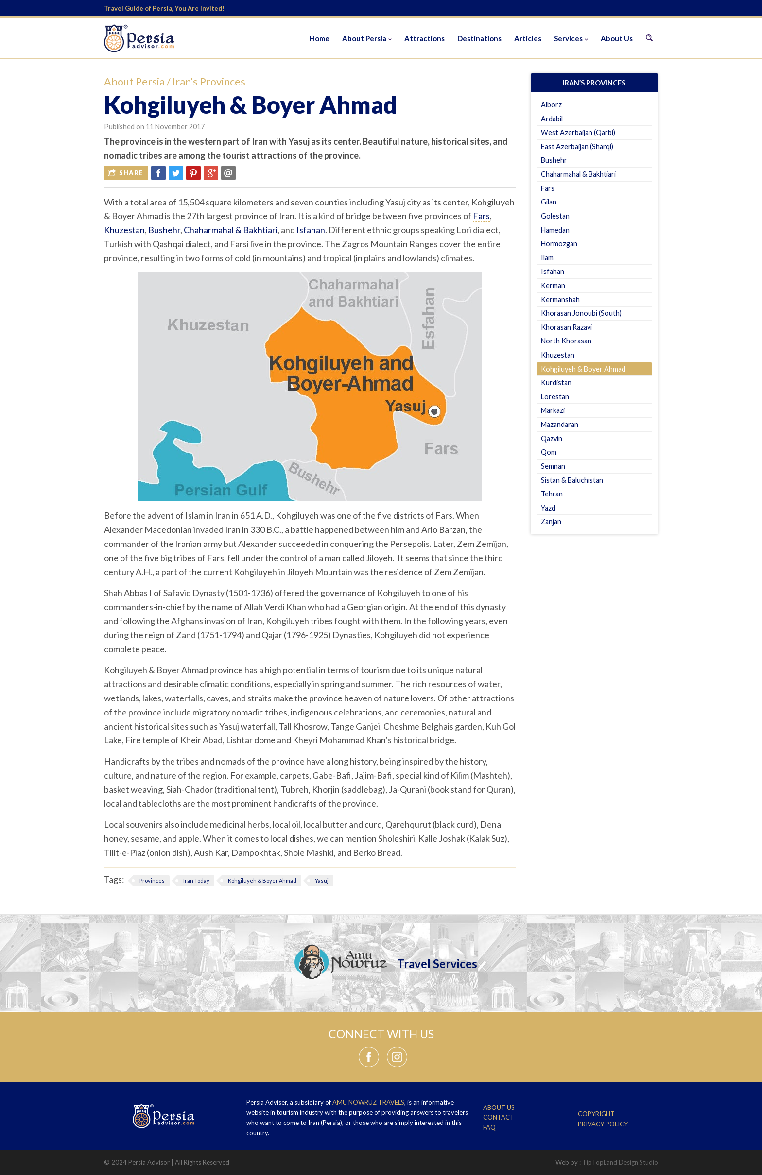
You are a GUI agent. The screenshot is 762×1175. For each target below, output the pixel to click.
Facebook (158, 173)
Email (228, 173)
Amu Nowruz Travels (368, 1102)
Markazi (553, 410)
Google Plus (211, 173)
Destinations (479, 38)
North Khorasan (566, 341)
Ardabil (552, 119)
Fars (481, 215)
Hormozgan (559, 243)
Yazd (548, 508)
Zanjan (551, 521)
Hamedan (555, 230)
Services (568, 38)
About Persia (364, 38)
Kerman (553, 285)
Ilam (547, 258)
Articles (527, 38)
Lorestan (555, 396)
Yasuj (322, 880)
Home (319, 38)
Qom (548, 452)
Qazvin (551, 438)
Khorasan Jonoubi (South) (581, 313)
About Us (617, 38)
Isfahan (310, 229)
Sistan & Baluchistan (572, 480)
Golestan (555, 216)
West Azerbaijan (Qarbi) (578, 132)
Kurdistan (556, 382)
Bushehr (164, 229)
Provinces (152, 880)
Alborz (551, 105)
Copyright (596, 1114)
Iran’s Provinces (209, 81)
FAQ (489, 1127)
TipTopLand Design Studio (620, 1162)
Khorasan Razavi (566, 327)
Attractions (424, 38)
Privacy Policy (603, 1124)
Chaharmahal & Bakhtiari (230, 229)
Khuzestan (124, 229)
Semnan (553, 466)
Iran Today (196, 880)
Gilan (548, 202)
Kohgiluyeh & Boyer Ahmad (262, 880)
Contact (498, 1117)
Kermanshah (560, 299)
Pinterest (193, 173)
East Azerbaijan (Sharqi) (577, 146)
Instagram (397, 1057)
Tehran (552, 494)
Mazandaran (559, 424)
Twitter (176, 173)
